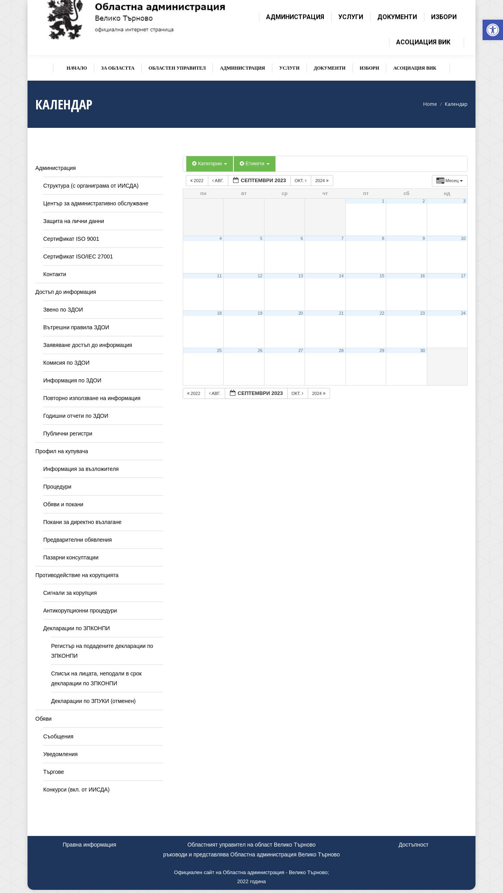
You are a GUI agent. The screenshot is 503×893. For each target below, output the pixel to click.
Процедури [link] (57, 486)
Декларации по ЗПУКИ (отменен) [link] (93, 701)
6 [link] (302, 238)
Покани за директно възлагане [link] (82, 522)
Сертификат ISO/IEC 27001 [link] (78, 256)
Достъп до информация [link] (65, 292)
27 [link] (300, 350)
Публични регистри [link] (67, 433)
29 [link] (382, 350)
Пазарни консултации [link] (71, 557)
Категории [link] (209, 163)
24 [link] (463, 313)
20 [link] (300, 313)
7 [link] (342, 238)
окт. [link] (301, 180)
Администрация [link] (55, 168)
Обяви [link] (43, 719)
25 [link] (219, 350)
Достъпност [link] (413, 844)
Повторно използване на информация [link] (91, 398)
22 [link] (382, 313)
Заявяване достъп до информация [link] (87, 345)
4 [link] (220, 238)
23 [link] (422, 313)
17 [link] (463, 275)
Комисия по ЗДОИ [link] (66, 363)
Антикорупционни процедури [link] (80, 610)
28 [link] (341, 350)
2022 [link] (197, 180)
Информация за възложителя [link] (81, 469)
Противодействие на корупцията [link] (77, 575)
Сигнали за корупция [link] (70, 593)
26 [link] (260, 350)
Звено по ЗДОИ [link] (63, 309)
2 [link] (423, 201)
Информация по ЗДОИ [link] (72, 380)
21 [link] (341, 313)
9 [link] (423, 238)
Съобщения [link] (58, 736)
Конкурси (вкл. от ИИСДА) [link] (76, 789)
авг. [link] (218, 180)
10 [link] (463, 238)
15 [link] (382, 275)
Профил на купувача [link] (61, 451)
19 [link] (260, 313)
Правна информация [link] (89, 844)
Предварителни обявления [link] (77, 540)
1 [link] (383, 201)
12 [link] (260, 275)
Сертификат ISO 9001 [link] (71, 239)
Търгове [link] (53, 772)
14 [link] (341, 275)
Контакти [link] (54, 274)
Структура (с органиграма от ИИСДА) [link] (91, 186)
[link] (493, 30)
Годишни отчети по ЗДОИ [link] (75, 416)
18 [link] (219, 313)
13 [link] (300, 275)
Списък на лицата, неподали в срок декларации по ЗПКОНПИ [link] (96, 678)
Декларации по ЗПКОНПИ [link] (76, 628)
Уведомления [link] (60, 754)
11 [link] (219, 275)
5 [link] (261, 238)
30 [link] (422, 350)
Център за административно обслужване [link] (95, 203)
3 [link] (464, 201)
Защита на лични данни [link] (73, 221)
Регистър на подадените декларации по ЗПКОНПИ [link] (102, 651)
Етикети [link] (255, 163)
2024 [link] (322, 180)
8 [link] (383, 238)
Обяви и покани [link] (63, 504)
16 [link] (422, 275)
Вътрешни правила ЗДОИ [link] (76, 327)
